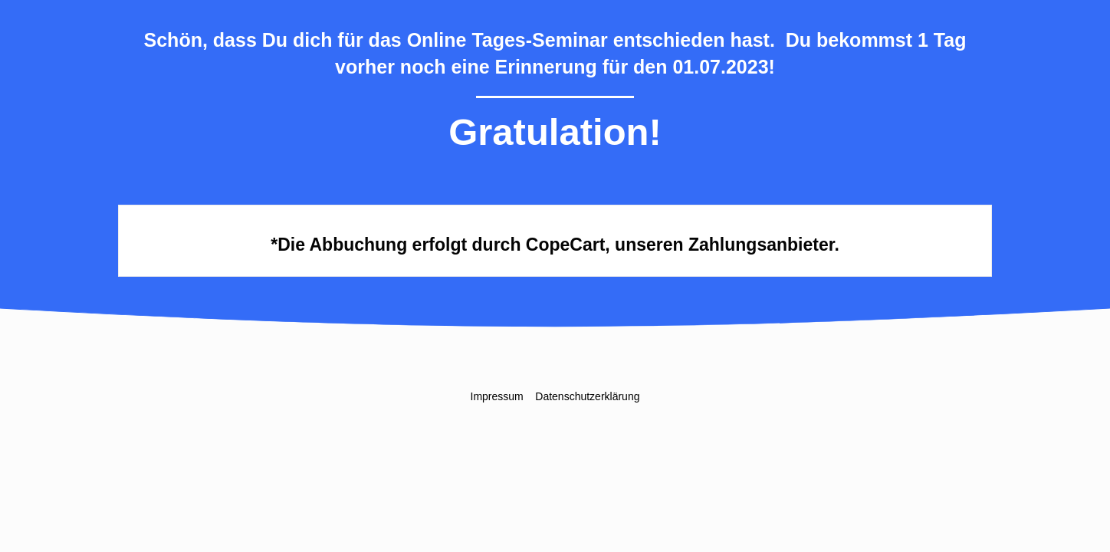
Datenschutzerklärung (587, 396)
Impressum (497, 396)
